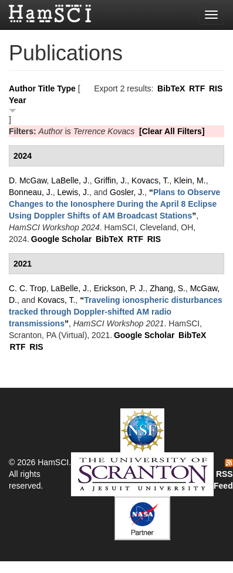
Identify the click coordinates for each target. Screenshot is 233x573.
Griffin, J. (110, 180)
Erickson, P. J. (120, 288)
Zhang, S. (167, 288)
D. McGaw (28, 180)
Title (46, 88)
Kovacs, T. (150, 180)
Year (17, 100)
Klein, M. (189, 180)
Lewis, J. (73, 192)
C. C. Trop (27, 288)
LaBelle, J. (70, 180)
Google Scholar (61, 239)
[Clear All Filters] (172, 131)
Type (66, 88)
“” (114, 203)
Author (22, 88)
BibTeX (171, 88)
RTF (197, 88)
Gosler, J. (127, 192)
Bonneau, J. (31, 192)
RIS (215, 88)
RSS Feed (223, 474)
